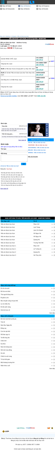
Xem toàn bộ (22, 140)
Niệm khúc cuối (5, 367)
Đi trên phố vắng (6, 308)
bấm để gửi (39, 69)
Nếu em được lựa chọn (23, 36)
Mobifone (8, 36)
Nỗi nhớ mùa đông (6, 351)
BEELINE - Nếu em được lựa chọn (37, 150)
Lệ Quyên (13, 36)
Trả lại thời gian (5, 360)
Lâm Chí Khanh (38, 231)
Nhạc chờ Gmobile (43, 9)
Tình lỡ (3, 323)
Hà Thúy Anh (37, 256)
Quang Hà (37, 241)
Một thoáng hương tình (7, 363)
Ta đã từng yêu (5, 339)
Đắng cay (3, 329)
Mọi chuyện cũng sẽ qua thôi (9, 302)
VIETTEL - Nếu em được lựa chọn (36, 142)
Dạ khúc (3, 345)
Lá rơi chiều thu (5, 305)
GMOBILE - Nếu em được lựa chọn (37, 152)
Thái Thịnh (9, 170)
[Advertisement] (28, 272)
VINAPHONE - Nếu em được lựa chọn (37, 145)
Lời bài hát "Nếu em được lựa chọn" (9, 167)
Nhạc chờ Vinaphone (44, 6)
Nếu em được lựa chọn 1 (8, 247)
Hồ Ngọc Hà (37, 234)
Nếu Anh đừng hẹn (6, 348)
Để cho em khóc (5, 292)
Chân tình (3, 342)
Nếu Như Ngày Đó (6, 326)
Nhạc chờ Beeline (25, 9)
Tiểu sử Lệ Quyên (33, 156)
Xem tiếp (52, 314)
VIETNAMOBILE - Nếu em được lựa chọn (38, 147)
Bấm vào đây (41, 96)
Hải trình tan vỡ (5, 311)
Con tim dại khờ (5, 332)
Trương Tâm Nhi (38, 244)
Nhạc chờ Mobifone (26, 6)
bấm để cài (39, 60)
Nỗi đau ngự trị (5, 335)
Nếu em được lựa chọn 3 (8, 256)
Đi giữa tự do (5, 299)
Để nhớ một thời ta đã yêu (8, 320)
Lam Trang (37, 228)
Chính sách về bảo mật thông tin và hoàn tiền (27, 450)
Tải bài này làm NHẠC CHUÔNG (8, 96)
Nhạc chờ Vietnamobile (9, 9)
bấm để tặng (40, 65)
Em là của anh (5, 289)
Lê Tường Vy (37, 250)
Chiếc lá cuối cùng (6, 357)
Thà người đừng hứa (7, 295)
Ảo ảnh (3, 354)
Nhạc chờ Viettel (7, 6)
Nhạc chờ (2, 36)
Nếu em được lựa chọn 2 (8, 253)
